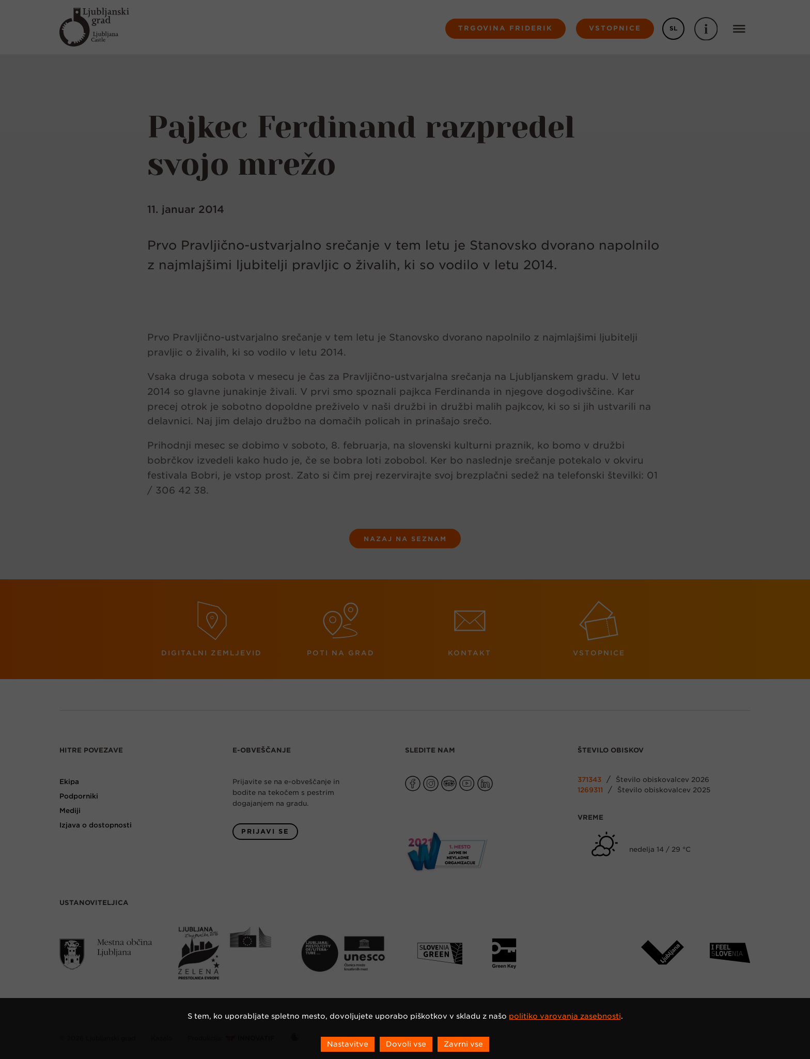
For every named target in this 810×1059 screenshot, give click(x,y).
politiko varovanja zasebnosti (565, 1016)
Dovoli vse (406, 1044)
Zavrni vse (463, 1044)
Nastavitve (347, 1044)
